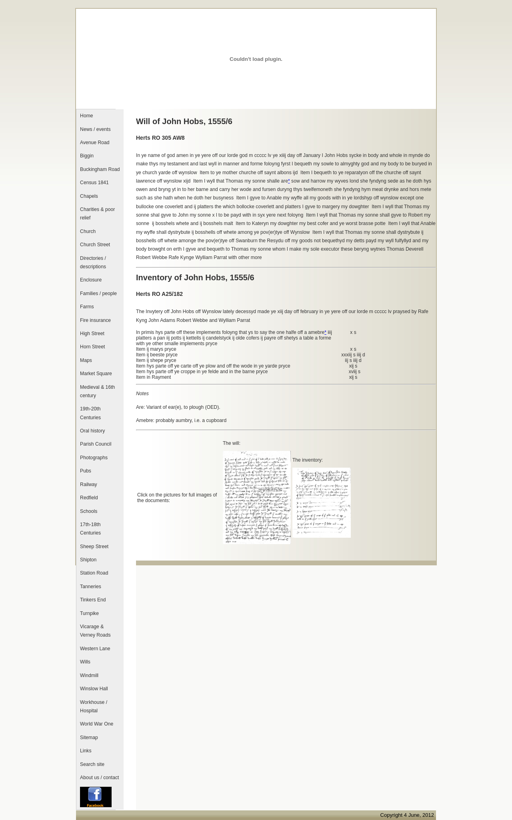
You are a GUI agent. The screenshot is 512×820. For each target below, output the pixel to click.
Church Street (95, 244)
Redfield (89, 497)
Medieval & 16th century (97, 391)
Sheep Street (94, 546)
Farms (87, 307)
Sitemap (89, 737)
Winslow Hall (94, 688)
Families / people (98, 293)
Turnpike (89, 613)
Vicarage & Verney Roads (95, 631)
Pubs (85, 471)
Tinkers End (93, 600)
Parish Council (95, 444)
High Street (92, 333)
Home (86, 116)
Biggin (87, 156)
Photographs (94, 457)
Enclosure (91, 280)
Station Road (94, 573)
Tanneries (90, 586)
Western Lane (95, 648)
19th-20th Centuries (90, 413)
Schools (88, 511)
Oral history (92, 431)
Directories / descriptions (93, 262)
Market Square (96, 373)
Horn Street (92, 347)
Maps (86, 360)
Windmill (89, 675)
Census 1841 (94, 182)
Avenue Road (94, 142)
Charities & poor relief (97, 214)
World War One (96, 724)
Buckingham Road (100, 169)
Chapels (89, 196)
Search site (92, 764)
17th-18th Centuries (90, 529)
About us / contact (99, 777)
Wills (85, 662)
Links (85, 751)
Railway (88, 484)
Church (88, 231)
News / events (95, 129)
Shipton (88, 560)
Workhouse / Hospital (93, 706)
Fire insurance (95, 320)
